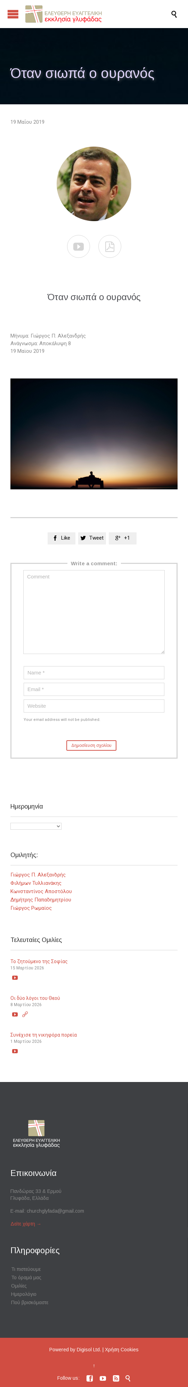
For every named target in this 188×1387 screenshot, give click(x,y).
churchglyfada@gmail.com (55, 1211)
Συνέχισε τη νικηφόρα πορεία (43, 1035)
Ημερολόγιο (23, 1294)
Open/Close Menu (13, 14)
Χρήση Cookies (122, 1349)
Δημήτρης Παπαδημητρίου (40, 900)
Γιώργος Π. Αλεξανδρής (38, 875)
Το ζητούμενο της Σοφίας (39, 961)
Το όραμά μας (26, 1277)
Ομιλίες (19, 1286)
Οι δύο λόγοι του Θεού (35, 998)
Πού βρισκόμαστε (29, 1302)
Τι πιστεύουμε (26, 1269)
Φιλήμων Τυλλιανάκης (36, 883)
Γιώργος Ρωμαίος (31, 908)
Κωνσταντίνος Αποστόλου (41, 891)
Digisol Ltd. (89, 1349)
